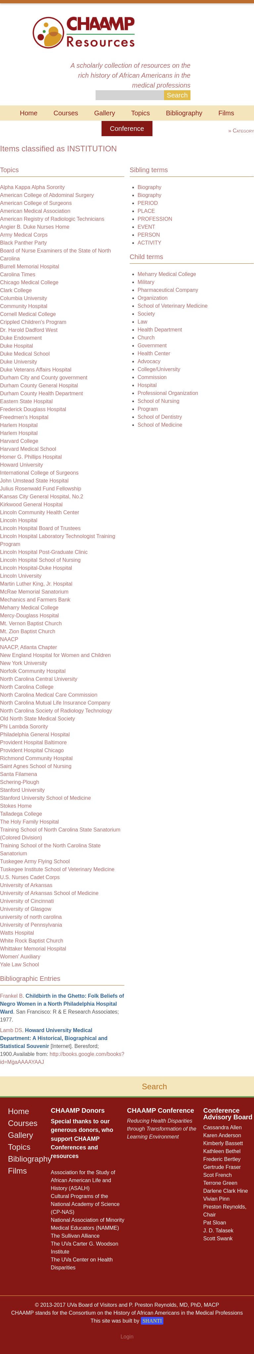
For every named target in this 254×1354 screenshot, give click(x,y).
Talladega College (21, 814)
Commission (152, 377)
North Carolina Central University (38, 679)
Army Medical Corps (24, 235)
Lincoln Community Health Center (39, 512)
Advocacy (149, 361)
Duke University (18, 362)
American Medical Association (35, 211)
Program (148, 409)
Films (226, 113)
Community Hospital (23, 306)
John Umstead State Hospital (34, 481)
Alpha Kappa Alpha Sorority (32, 187)
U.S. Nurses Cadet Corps (30, 877)
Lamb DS (11, 1030)
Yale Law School (19, 964)
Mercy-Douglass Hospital (29, 615)
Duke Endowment (21, 338)
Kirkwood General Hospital (31, 504)
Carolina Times (17, 274)
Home (28, 113)
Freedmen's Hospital (24, 417)
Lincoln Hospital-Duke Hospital (36, 568)
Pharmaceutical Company (168, 290)
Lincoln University (20, 576)
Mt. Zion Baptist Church (27, 631)
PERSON (149, 235)
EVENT (146, 227)
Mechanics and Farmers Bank (35, 599)
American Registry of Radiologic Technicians (52, 219)
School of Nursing (158, 401)
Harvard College (19, 441)
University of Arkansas (26, 885)
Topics (140, 113)
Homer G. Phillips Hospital (31, 457)
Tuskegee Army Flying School (35, 861)
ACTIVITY (149, 243)
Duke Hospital (16, 346)
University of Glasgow (25, 909)
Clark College (16, 290)
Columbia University (23, 298)
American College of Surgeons (36, 203)
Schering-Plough (19, 782)
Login (126, 1336)
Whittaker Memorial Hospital (33, 948)
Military (146, 282)
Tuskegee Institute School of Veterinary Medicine (57, 869)
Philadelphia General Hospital (35, 734)
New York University (23, 663)
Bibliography (184, 113)
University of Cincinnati (27, 901)
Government (152, 345)
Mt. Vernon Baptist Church (31, 623)
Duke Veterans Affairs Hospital (35, 369)
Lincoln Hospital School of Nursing (40, 560)
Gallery (104, 113)
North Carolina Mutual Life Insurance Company (55, 703)
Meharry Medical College (29, 607)
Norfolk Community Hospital (32, 671)
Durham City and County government (43, 377)
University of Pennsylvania (31, 925)
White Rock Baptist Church (31, 941)
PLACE (146, 211)
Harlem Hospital (19, 425)
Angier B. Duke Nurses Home (34, 227)
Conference (127, 128)
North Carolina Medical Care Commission (48, 695)
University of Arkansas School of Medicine (49, 893)
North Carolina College (27, 687)
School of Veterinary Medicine (173, 306)
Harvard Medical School (28, 449)
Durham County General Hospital (39, 385)
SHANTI (152, 1321)
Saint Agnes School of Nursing (35, 766)
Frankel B (11, 996)
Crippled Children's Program (33, 322)
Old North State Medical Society (37, 718)
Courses (66, 113)
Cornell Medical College (28, 314)
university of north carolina (31, 917)
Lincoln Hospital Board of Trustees (40, 528)
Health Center (154, 353)
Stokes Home (16, 806)
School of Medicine (160, 425)
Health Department (160, 329)
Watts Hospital (17, 933)
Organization (153, 298)
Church (146, 337)
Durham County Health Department (41, 393)
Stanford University (22, 790)
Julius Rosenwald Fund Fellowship (40, 488)
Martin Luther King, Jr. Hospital (36, 584)
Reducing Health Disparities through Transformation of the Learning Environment (161, 1129)
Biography (149, 187)
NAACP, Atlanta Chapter (28, 647)
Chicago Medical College (29, 282)
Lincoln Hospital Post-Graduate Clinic (44, 552)
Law (142, 322)
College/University (159, 369)
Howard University (21, 465)
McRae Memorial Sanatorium (34, 592)
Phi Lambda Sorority (24, 726)
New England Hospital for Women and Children (55, 655)
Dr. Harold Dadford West (29, 330)
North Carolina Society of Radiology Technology (56, 711)
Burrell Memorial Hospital (29, 266)
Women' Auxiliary (20, 956)
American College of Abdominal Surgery (47, 195)
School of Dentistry (160, 417)
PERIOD (148, 203)
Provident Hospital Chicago (32, 750)
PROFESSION (155, 219)
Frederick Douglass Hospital (33, 409)
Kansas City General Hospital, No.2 (41, 496)
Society (146, 314)
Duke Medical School (25, 354)
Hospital (147, 385)
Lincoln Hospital (18, 520)
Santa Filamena (18, 774)
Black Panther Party (23, 243)
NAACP (9, 639)
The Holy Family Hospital (29, 822)
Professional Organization (168, 393)
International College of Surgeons (39, 473)
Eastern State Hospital (26, 401)
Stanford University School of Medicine (45, 798)
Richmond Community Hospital (36, 758)
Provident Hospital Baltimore (33, 742)
